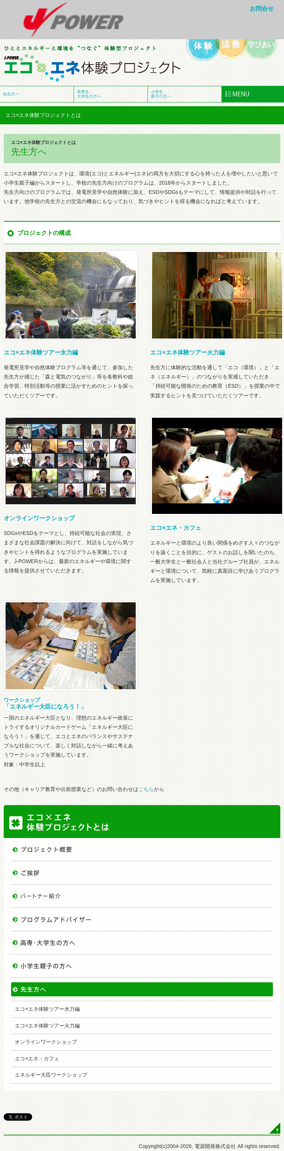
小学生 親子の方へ (161, 94)
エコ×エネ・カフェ (175, 528)
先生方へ (11, 94)
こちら (146, 789)
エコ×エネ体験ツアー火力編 (187, 352)
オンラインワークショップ (39, 518)
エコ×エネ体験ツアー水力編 (41, 352)
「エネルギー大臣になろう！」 (45, 703)
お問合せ (262, 9)
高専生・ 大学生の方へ (89, 94)
